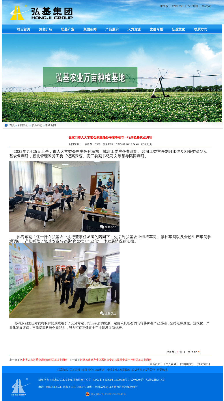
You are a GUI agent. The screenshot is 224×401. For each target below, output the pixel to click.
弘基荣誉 (75, 369)
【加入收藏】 (171, 364)
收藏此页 (146, 144)
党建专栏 (156, 29)
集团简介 (87, 369)
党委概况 (162, 369)
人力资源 (134, 29)
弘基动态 (37, 125)
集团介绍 (45, 29)
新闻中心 (23, 125)
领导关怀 (149, 369)
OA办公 (206, 6)
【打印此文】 (187, 364)
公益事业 (137, 369)
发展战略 (124, 369)
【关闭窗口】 (203, 364)
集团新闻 (90, 29)
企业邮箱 (192, 6)
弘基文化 (178, 29)
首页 (12, 125)
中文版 (164, 6)
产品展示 (112, 29)
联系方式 (200, 29)
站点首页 (23, 29)
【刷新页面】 (155, 364)
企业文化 (112, 369)
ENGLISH (177, 6)
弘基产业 (67, 29)
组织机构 (100, 369)
